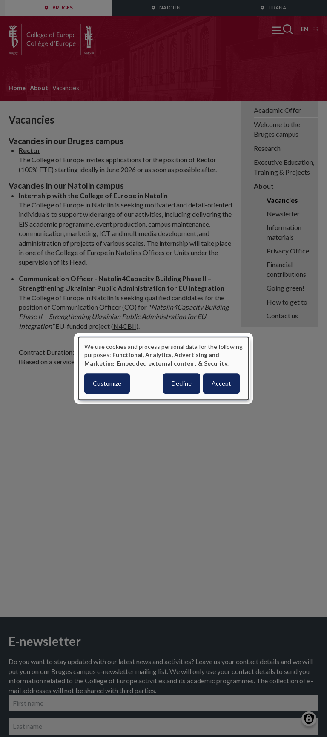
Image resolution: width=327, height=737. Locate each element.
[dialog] (163, 368)
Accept (221, 383)
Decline (182, 383)
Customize (107, 383)
